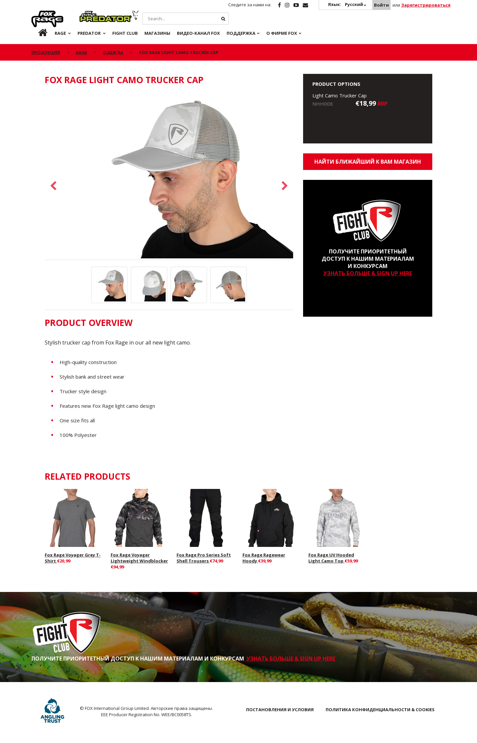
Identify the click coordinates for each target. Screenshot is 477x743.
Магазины (157, 33)
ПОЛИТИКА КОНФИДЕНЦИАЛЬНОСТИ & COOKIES (380, 710)
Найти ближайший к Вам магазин (367, 161)
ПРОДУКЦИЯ (45, 52)
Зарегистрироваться (425, 5)
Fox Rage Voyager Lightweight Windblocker (139, 558)
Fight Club (125, 33)
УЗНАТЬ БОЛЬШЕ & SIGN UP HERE (367, 273)
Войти (381, 5)
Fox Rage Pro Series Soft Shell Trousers (204, 558)
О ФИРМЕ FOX (281, 33)
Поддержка (241, 33)
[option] (169, 176)
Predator (91, 14)
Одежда (113, 52)
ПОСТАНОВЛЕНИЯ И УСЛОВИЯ (280, 710)
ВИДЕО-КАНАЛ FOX (198, 33)
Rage (37, 14)
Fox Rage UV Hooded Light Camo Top (331, 558)
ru (37, 33)
